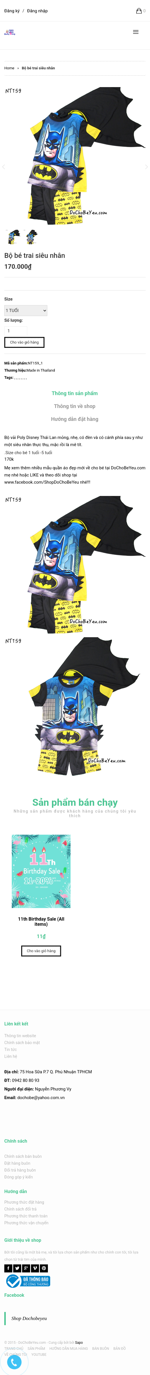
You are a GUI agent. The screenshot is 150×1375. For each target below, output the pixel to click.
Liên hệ (10, 1056)
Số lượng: (13, 320)
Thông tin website (20, 1035)
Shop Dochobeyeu (29, 1318)
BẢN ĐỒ (119, 1349)
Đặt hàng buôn (17, 1163)
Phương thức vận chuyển (26, 1223)
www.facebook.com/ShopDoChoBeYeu (41, 482)
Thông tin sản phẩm (75, 393)
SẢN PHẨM (36, 1349)
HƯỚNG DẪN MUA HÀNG (68, 1349)
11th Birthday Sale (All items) (41, 924)
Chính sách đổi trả (20, 1209)
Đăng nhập (37, 10)
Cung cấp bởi (58, 1343)
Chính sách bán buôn (23, 1156)
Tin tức (10, 1049)
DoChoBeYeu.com (128, 467)
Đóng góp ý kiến (18, 1177)
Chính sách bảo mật (22, 1042)
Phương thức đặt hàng (24, 1202)
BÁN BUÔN (100, 1349)
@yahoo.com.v (48, 1097)
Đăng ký (12, 10)
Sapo (79, 1343)
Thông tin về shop (74, 406)
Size (8, 299)
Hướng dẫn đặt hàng (74, 419)
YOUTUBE (39, 1355)
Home (9, 68)
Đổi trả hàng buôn (20, 1170)
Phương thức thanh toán (26, 1216)
